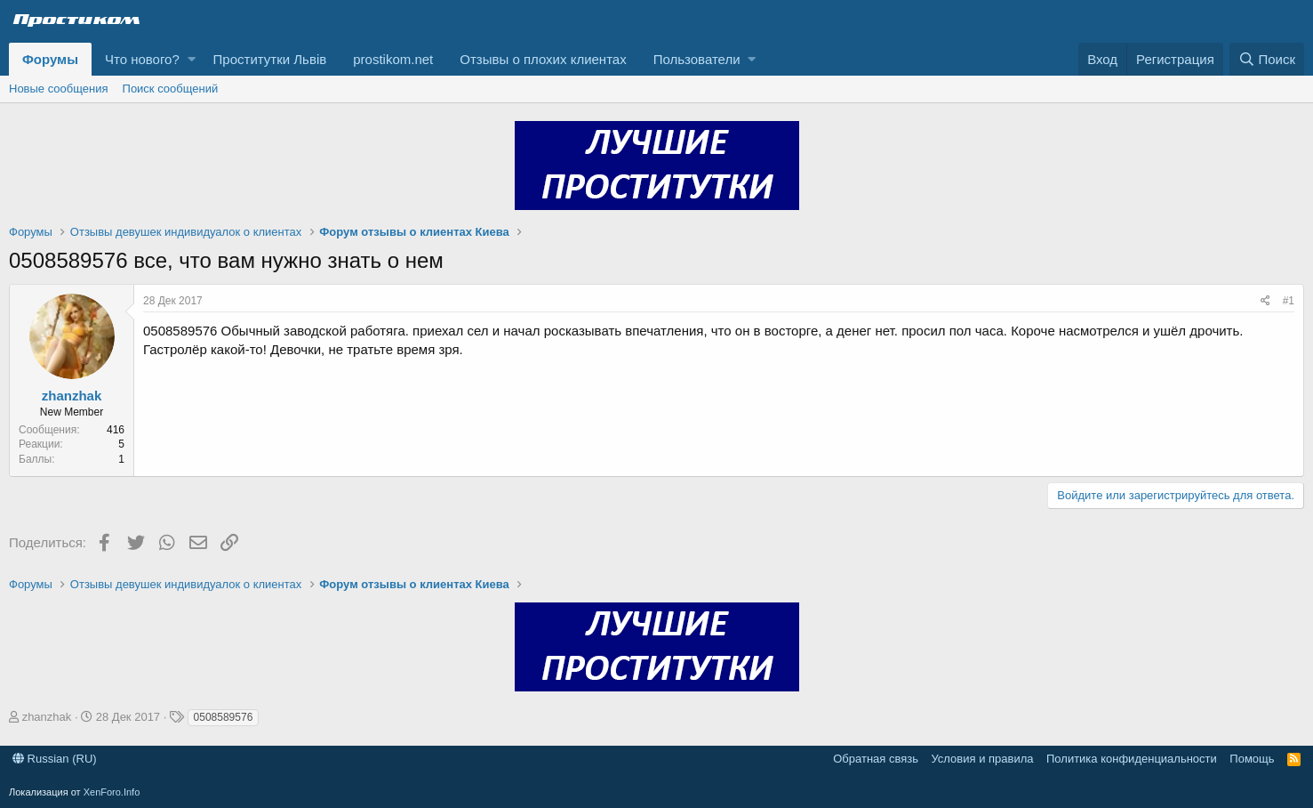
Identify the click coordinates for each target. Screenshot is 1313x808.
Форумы (50, 59)
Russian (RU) (54, 758)
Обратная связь (875, 758)
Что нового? (142, 59)
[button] (191, 59)
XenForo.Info (112, 792)
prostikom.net (393, 59)
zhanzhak (72, 395)
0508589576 (223, 717)
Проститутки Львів (270, 59)
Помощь (1251, 758)
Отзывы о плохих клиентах (543, 59)
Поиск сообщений (171, 88)
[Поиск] (1266, 59)
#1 (1288, 301)
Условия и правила (982, 758)
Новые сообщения (58, 88)
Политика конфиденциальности (1131, 758)
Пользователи (697, 59)
